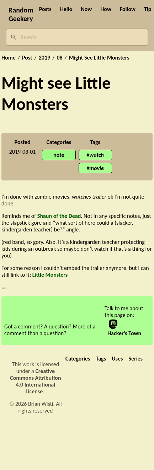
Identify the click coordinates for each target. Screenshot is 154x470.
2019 (44, 58)
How (105, 9)
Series (135, 358)
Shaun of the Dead (59, 216)
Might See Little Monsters (99, 58)
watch (96, 155)
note (58, 155)
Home (8, 58)
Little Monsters (50, 274)
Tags (101, 358)
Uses (117, 358)
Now (86, 9)
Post (27, 58)
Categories (77, 358)
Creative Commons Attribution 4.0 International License (35, 381)
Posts (45, 9)
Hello (66, 9)
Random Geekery (21, 14)
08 (59, 58)
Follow (128, 9)
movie (96, 168)
